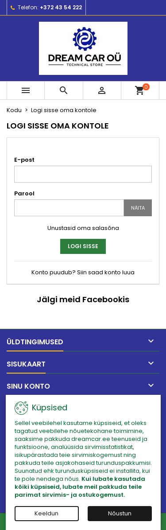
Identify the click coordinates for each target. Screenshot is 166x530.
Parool (24, 193)
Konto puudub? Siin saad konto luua (83, 272)
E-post (24, 160)
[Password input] (69, 207)
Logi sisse (83, 246)
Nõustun (119, 513)
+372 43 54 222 (61, 7)
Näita (138, 207)
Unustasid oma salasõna (83, 228)
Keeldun (46, 513)
